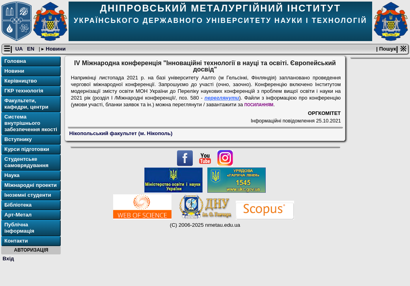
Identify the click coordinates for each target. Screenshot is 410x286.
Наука (12, 175)
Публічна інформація (19, 228)
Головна (15, 61)
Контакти (16, 241)
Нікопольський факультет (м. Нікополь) (121, 133)
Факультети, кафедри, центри (26, 104)
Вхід (8, 259)
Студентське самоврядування (26, 162)
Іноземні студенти (27, 195)
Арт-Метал (18, 215)
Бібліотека (18, 205)
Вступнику (18, 139)
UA (19, 49)
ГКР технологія (23, 91)
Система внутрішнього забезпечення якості (30, 123)
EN (31, 49)
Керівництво (20, 81)
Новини (54, 49)
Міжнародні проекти (30, 185)
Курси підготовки (26, 149)
